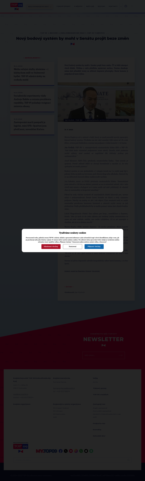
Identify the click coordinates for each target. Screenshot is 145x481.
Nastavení (72, 246)
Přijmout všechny (94, 246)
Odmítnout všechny (51, 246)
